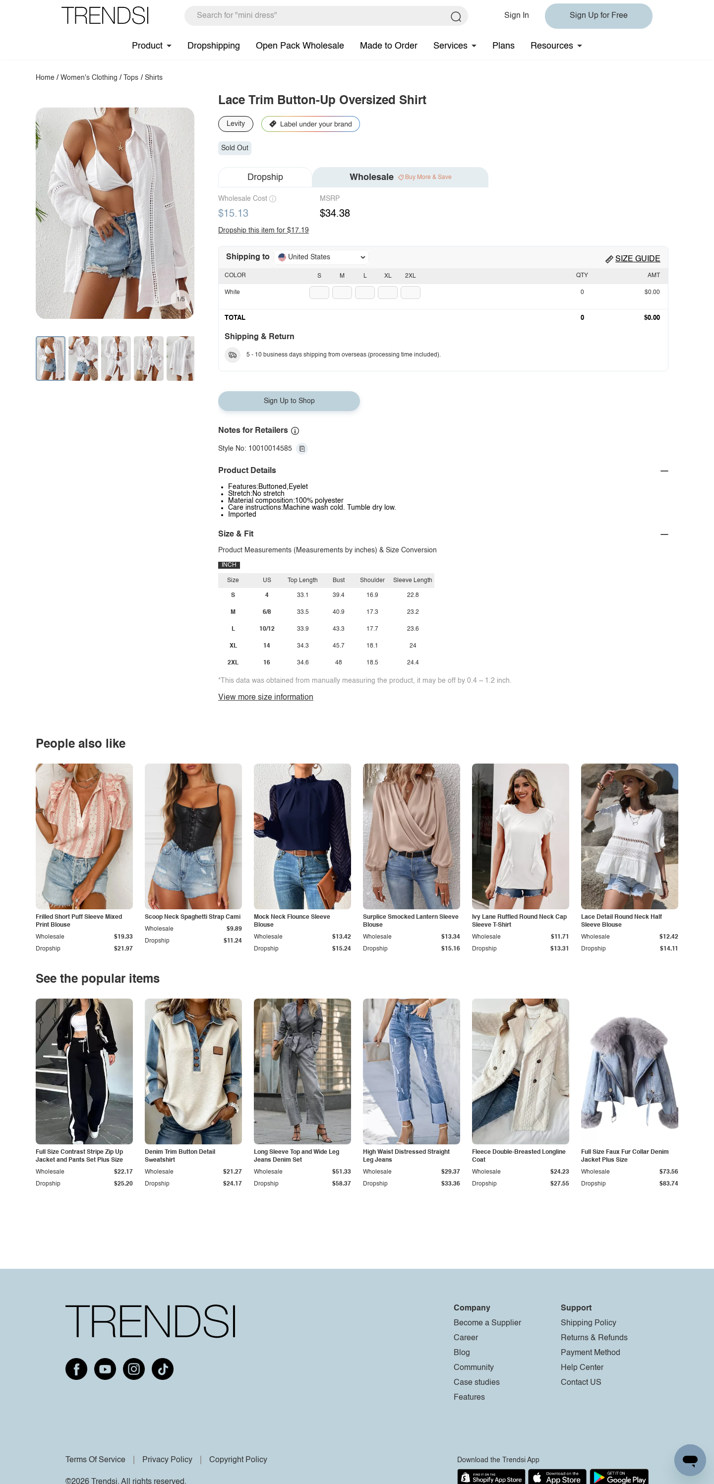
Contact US (581, 1383)
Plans (503, 46)
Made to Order (388, 46)
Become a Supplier (487, 1323)
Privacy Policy (167, 1460)
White (232, 293)
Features (469, 1398)
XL (388, 276)
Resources (552, 46)
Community (474, 1368)
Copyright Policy (238, 1460)
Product (147, 46)
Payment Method (590, 1353)
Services (450, 46)
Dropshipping (213, 46)
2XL (410, 276)
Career (466, 1338)
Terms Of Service (95, 1460)
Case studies (477, 1383)
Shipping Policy (588, 1323)
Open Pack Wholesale (300, 46)
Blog (462, 1353)
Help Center (582, 1368)
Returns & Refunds (594, 1338)
